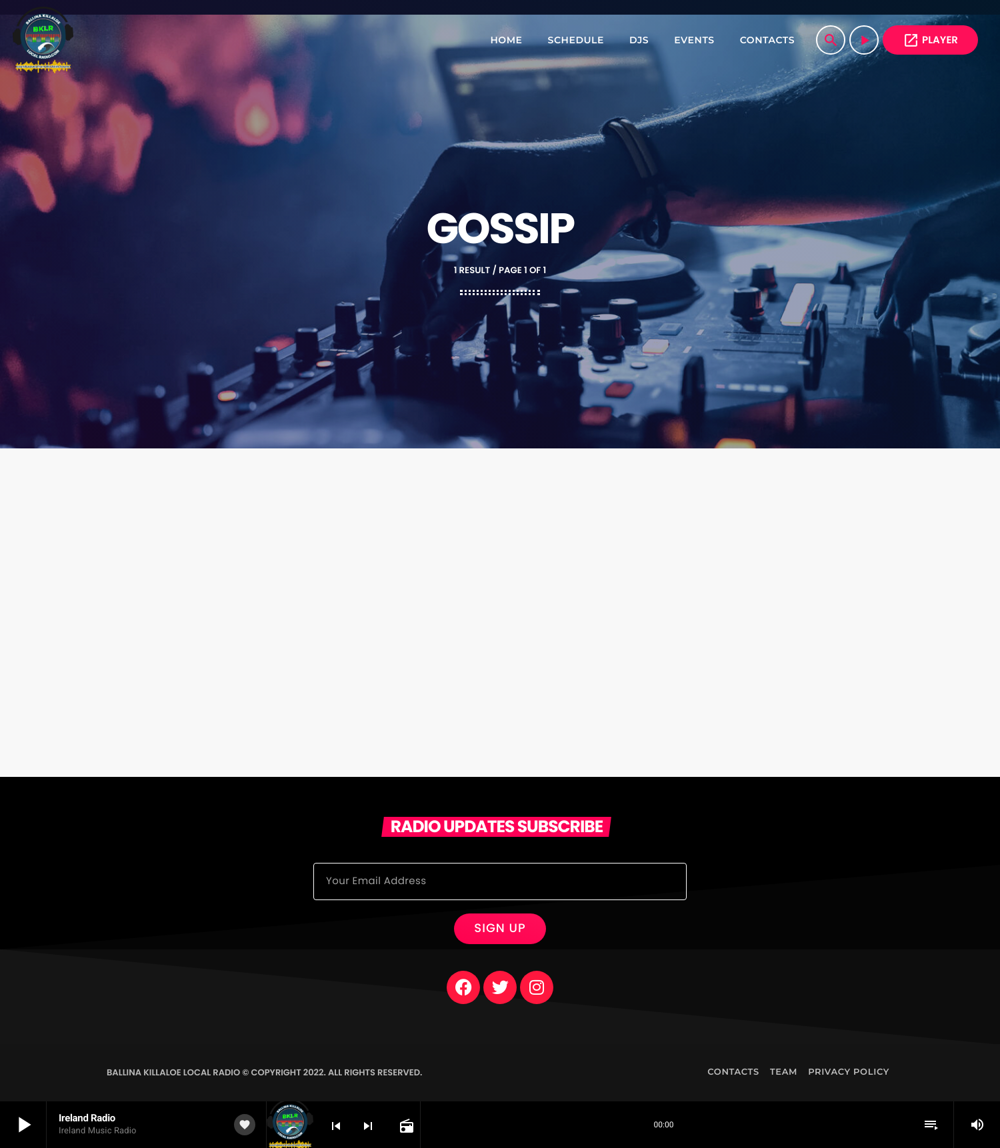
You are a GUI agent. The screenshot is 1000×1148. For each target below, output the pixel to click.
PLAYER (930, 40)
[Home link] (43, 40)
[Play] (864, 40)
